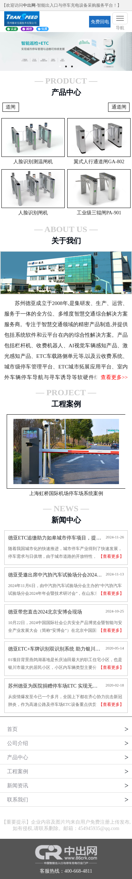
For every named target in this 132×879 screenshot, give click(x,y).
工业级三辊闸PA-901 (99, 212)
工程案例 (17, 771)
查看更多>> (114, 377)
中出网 (29, 5)
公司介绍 (17, 743)
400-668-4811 (78, 871)
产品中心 (17, 757)
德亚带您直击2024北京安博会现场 (45, 612)
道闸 (10, 107)
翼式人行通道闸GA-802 (99, 161)
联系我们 (17, 799)
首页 (12, 729)
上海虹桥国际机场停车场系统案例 (66, 493)
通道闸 (119, 107)
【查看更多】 (111, 556)
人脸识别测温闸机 (33, 161)
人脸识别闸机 (33, 212)
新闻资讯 (17, 785)
